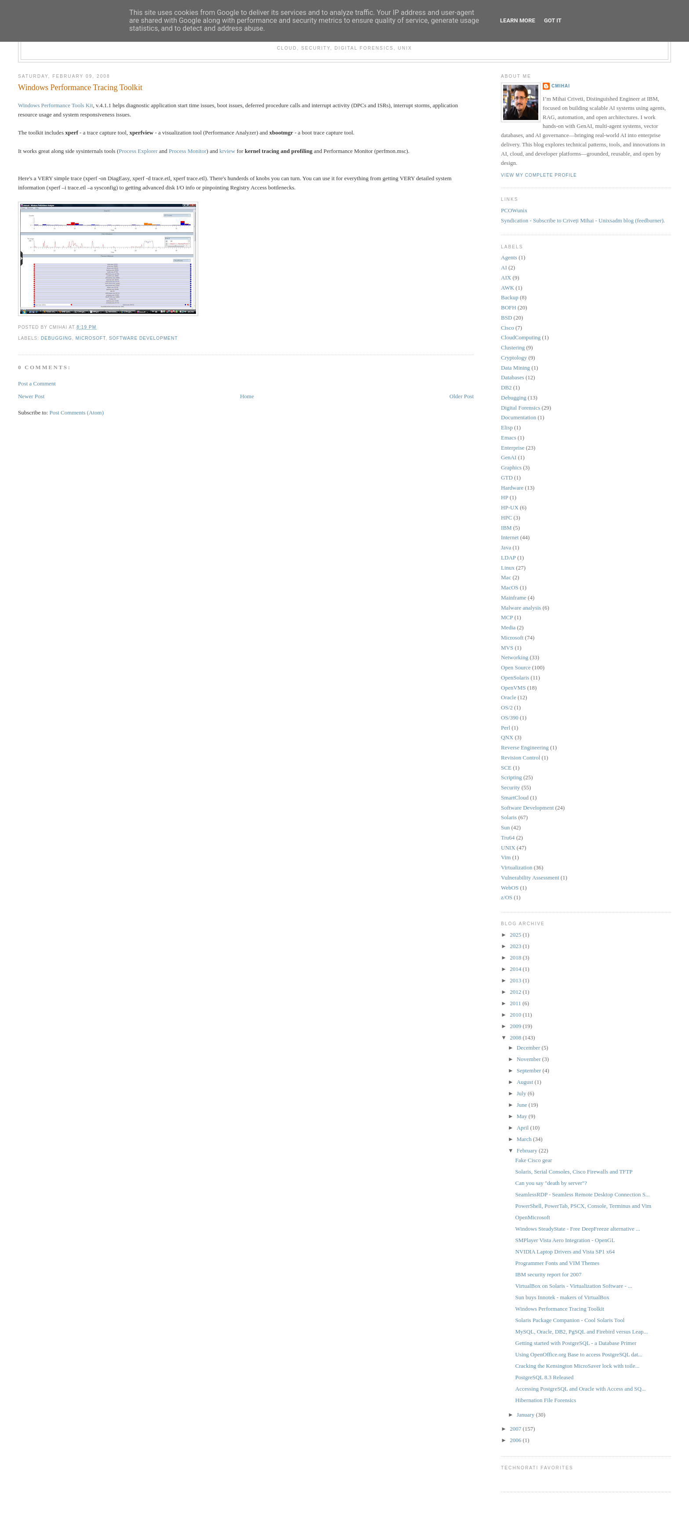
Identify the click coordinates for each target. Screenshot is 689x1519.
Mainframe (513, 597)
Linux (508, 567)
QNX (507, 737)
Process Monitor (188, 151)
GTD (507, 477)
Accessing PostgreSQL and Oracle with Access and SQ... (580, 1388)
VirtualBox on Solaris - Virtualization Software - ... (573, 1286)
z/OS (506, 897)
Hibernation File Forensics (546, 1400)
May (523, 1116)
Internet (510, 537)
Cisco (507, 327)
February (528, 1150)
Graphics (511, 467)
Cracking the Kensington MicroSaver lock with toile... (577, 1366)
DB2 (506, 387)
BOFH (508, 307)
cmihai (560, 86)
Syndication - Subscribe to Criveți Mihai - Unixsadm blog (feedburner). (583, 220)
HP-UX (510, 507)
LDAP (508, 557)
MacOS (510, 587)
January (526, 1414)
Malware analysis (521, 607)
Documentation (518, 417)
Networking (514, 657)
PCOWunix (514, 210)
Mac (506, 577)
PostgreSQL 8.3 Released (544, 1377)
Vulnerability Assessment (530, 877)
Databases (512, 377)
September (530, 1070)
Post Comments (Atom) (76, 412)
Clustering (513, 347)
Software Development (143, 338)
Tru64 (508, 837)
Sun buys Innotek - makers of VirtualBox (562, 1297)
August (526, 1082)
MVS (507, 647)
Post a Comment (37, 383)
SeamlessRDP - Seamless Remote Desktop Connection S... (582, 1194)
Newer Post (31, 396)
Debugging (56, 338)
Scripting (511, 777)
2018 (516, 957)
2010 (516, 1014)
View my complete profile (539, 175)
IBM (506, 527)
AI (504, 267)
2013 (516, 980)
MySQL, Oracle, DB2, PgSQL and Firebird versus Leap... (581, 1331)
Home (247, 396)
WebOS (510, 887)
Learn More (517, 20)
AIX (506, 277)
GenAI (508, 457)
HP (504, 497)
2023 (516, 946)
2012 (516, 991)
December (529, 1047)
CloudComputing (520, 337)
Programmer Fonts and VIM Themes (557, 1263)
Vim (506, 857)
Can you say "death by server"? (551, 1183)
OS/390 (510, 717)
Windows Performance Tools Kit (55, 105)
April (523, 1127)
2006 (516, 1440)
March (525, 1139)
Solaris (509, 817)
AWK (507, 287)
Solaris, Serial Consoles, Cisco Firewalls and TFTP (574, 1171)
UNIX (508, 847)
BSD (506, 317)
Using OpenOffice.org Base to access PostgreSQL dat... (578, 1354)
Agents (509, 257)
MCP (507, 617)
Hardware (512, 487)
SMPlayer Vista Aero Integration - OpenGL (565, 1240)
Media (508, 627)
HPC (506, 517)
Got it (553, 20)
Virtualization (516, 867)
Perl (505, 727)
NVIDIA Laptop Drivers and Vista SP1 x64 (565, 1251)
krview (227, 151)
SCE (506, 767)
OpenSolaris (515, 677)
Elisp (507, 427)
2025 (516, 934)
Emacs (508, 437)
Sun (505, 827)
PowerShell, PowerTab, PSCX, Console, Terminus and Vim (583, 1206)
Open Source (516, 667)
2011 (516, 1003)
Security (510, 787)
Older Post (462, 396)
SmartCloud (515, 797)
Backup (510, 297)
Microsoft (91, 338)
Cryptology (514, 357)
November (529, 1059)
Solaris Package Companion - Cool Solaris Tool (570, 1320)
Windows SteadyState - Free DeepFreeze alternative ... (577, 1228)
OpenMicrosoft (532, 1217)
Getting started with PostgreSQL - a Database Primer (576, 1343)
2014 (516, 969)
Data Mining (515, 367)
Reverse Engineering (525, 747)
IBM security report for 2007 (548, 1274)
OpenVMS (513, 687)
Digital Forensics (520, 407)
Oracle (508, 697)
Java (506, 547)
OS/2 (507, 707)
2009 (516, 1026)
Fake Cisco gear (533, 1160)
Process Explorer (138, 151)
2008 (516, 1037)
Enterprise (512, 447)
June (523, 1104)
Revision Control (520, 757)
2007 (516, 1428)
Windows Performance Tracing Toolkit (80, 87)
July (522, 1093)
